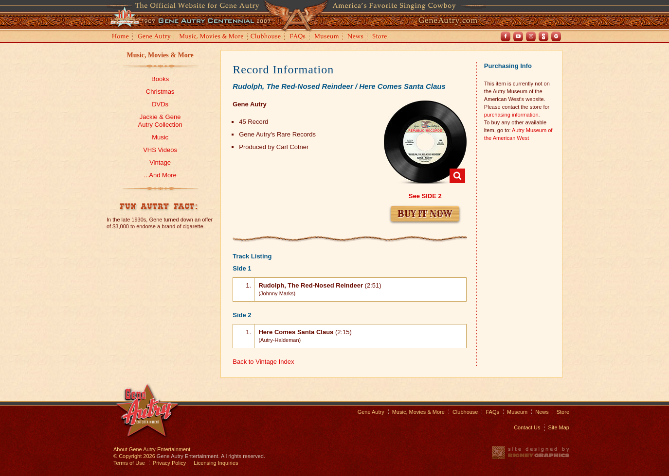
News (355, 37)
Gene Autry (154, 37)
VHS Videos (160, 149)
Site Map (558, 427)
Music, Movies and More (212, 37)
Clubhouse (266, 37)
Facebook (505, 36)
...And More (160, 175)
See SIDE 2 (425, 196)
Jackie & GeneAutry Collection (160, 120)
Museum (327, 37)
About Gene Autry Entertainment (151, 449)
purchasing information (511, 115)
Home (120, 37)
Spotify (556, 36)
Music (160, 137)
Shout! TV (543, 36)
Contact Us (527, 427)
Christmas (160, 91)
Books (160, 79)
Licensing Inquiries (216, 463)
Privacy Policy (169, 463)
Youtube (518, 36)
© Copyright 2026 (134, 456)
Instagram (531, 36)
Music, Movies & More (160, 55)
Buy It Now (425, 214)
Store (381, 37)
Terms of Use (129, 463)
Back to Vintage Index (263, 361)
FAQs (298, 37)
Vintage (160, 162)
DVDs (160, 104)
